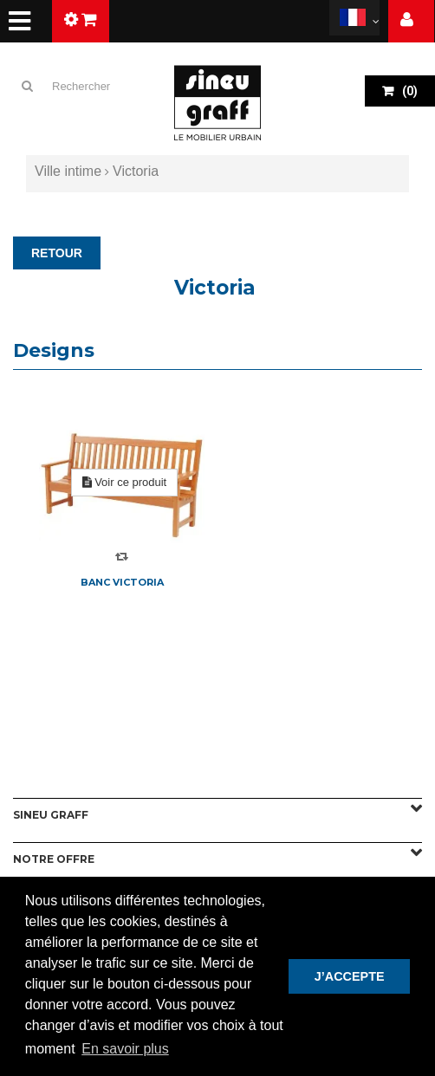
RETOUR (56, 253)
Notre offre (53, 858)
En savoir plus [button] (125, 1048)
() (408, 91)
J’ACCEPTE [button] (350, 976)
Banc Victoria (122, 582)
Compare (122, 557)
